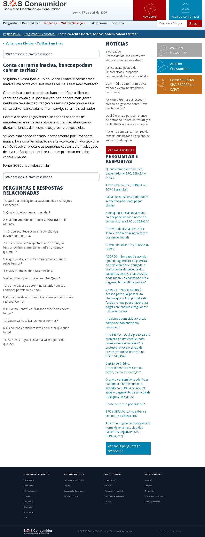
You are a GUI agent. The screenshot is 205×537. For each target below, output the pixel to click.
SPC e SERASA (29, 480)
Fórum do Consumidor (155, 496)
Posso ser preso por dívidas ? (125, 404)
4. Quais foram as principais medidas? (28, 271)
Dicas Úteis (28, 507)
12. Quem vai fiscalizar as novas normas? (30, 321)
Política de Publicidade (114, 496)
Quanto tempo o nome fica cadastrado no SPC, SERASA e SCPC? (126, 173)
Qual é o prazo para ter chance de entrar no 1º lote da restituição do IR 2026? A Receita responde (128, 120)
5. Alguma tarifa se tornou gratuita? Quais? (31, 278)
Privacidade (163, 531)
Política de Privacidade (114, 491)
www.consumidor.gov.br (77, 141)
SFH (25, 517)
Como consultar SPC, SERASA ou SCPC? (182, 85)
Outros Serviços (73, 23)
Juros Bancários (71, 496)
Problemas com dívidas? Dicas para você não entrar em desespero (126, 323)
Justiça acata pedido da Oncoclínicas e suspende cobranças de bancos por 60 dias (128, 72)
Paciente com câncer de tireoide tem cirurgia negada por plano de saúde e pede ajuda (128, 136)
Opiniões (108, 502)
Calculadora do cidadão (74, 480)
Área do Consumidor (179, 66)
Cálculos (67, 486)
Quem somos (110, 480)
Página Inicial (11, 34)
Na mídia (109, 486)
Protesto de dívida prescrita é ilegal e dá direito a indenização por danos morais (126, 233)
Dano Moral (29, 486)
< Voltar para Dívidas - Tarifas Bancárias (33, 43)
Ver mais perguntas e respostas (124, 448)
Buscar (194, 23)
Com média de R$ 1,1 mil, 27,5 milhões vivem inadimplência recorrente (126, 88)
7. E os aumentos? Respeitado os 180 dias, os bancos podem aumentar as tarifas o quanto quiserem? (33, 247)
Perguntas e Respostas (21, 23)
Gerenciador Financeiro (74, 491)
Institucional (98, 23)
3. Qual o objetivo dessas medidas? (26, 212)
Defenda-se (28, 502)
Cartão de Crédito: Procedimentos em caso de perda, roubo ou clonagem (124, 367)
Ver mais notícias (121, 150)
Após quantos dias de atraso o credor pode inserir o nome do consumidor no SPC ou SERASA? (127, 217)
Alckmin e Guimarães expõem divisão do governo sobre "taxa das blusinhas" (126, 104)
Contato (117, 23)
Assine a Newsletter (178, 50)
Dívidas (27, 496)
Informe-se (28, 512)
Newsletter (150, 491)
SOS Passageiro (30, 491)
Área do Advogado (152, 502)
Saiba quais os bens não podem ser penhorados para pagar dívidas (127, 201)
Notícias (50, 23)
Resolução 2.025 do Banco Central (46, 79)
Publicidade (177, 531)
